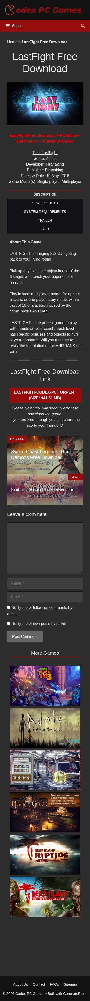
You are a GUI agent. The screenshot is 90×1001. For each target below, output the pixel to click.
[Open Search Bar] (83, 26)
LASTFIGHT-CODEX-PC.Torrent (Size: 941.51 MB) (45, 395)
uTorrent (66, 408)
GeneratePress (75, 993)
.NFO (45, 229)
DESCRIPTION (45, 194)
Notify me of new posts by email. (38, 624)
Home (12, 42)
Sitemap (70, 984)
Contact (39, 984)
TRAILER (45, 220)
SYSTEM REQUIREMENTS (45, 212)
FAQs (54, 984)
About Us (20, 984)
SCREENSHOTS (45, 203)
